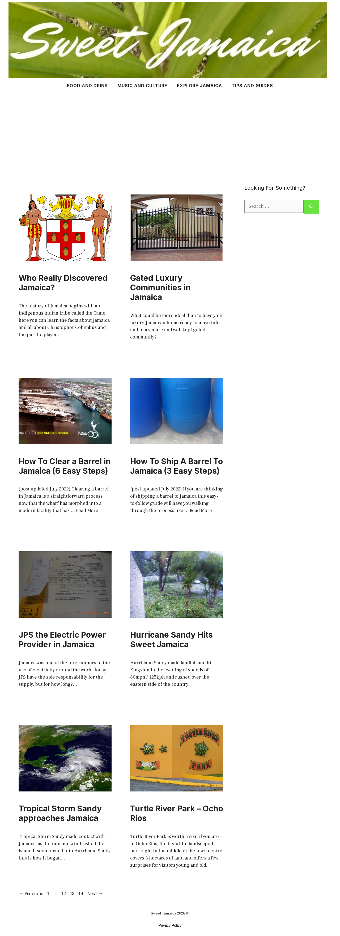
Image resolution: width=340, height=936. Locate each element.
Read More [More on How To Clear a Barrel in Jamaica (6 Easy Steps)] (87, 510)
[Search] (311, 207)
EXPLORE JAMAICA (199, 85)
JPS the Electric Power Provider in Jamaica (62, 639)
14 (81, 894)
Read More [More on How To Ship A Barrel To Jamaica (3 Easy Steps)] (201, 510)
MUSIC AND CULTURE (142, 85)
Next (95, 894)
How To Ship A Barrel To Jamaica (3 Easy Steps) (176, 466)
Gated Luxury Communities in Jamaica (160, 287)
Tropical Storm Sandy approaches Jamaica (60, 813)
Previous (31, 894)
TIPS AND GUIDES (252, 85)
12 (64, 894)
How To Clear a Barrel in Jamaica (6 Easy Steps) (65, 466)
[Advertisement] (170, 131)
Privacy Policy (169, 925)
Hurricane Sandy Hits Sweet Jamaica (171, 639)
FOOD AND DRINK (87, 85)
